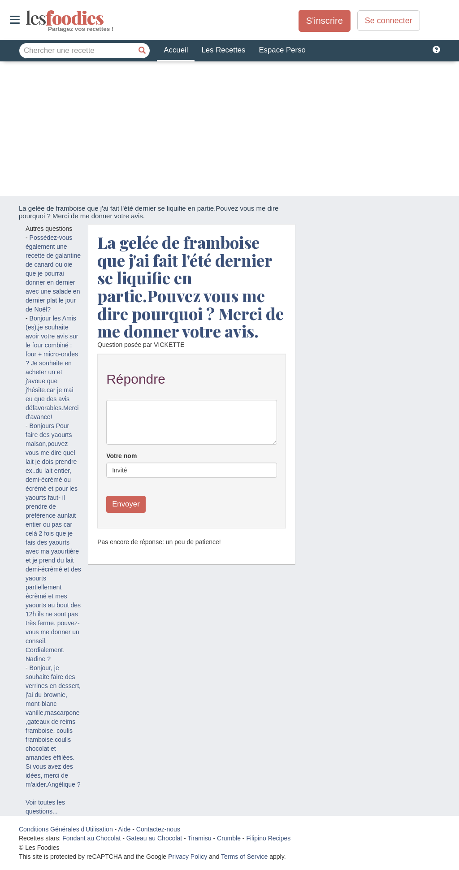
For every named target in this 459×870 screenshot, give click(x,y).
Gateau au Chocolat (154, 838)
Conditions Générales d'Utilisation (66, 829)
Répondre (135, 379)
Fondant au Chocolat (91, 838)
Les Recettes (223, 50)
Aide (124, 829)
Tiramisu (199, 838)
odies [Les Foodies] (27, 17)
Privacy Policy (187, 856)
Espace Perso (282, 50)
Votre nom (121, 455)
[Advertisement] (229, 128)
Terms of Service (244, 856)
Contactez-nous (158, 829)
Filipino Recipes (268, 838)
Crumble (229, 838)
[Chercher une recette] (142, 51)
